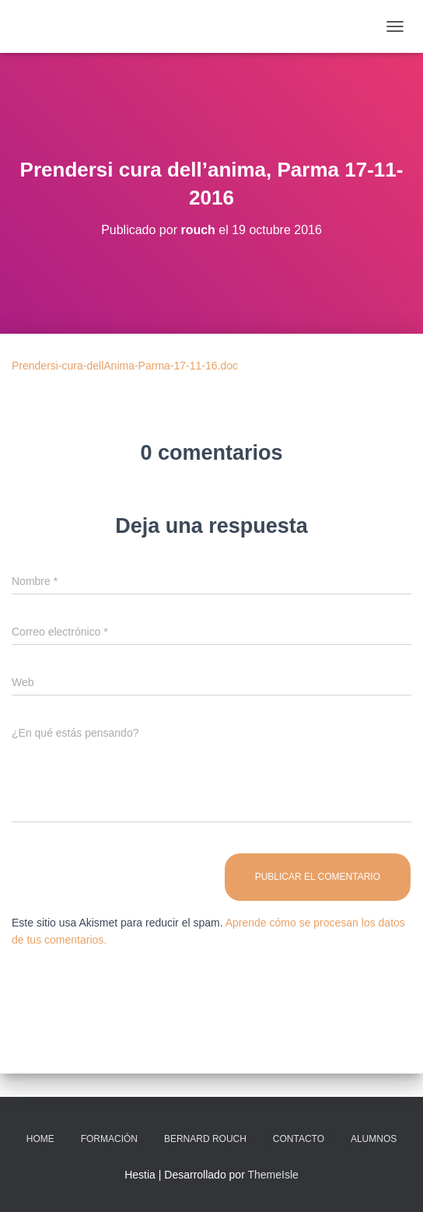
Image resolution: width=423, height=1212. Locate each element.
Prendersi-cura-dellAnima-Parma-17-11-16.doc (125, 365)
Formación (109, 1138)
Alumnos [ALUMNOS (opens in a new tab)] (374, 1138)
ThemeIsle (272, 1174)
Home (40, 1138)
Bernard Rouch (205, 1138)
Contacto (298, 1138)
